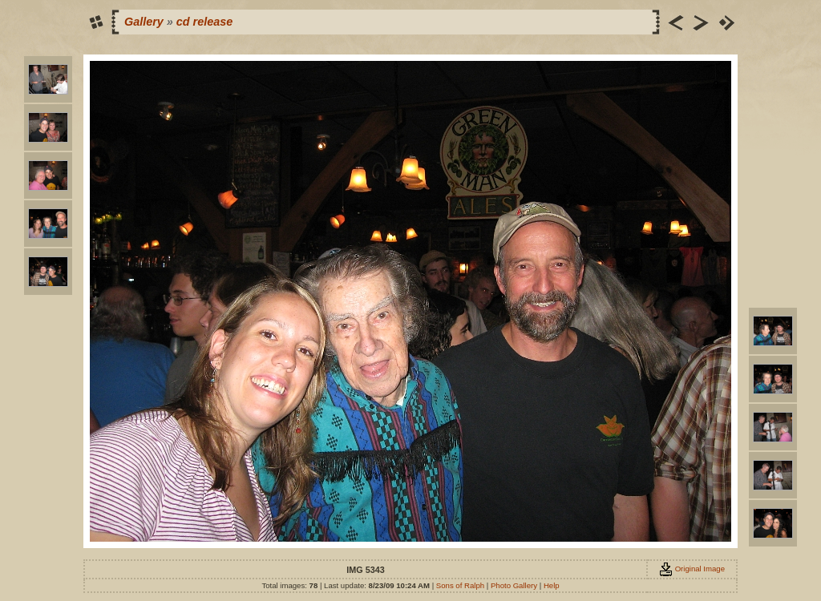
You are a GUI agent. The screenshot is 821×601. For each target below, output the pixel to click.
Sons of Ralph (460, 585)
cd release (204, 21)
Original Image (692, 568)
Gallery (144, 21)
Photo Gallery (514, 585)
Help (552, 585)
